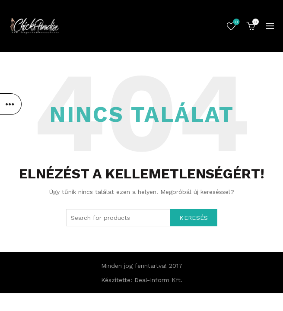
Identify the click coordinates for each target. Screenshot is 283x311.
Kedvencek (235, 22)
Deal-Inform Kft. (158, 279)
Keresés (193, 217)
